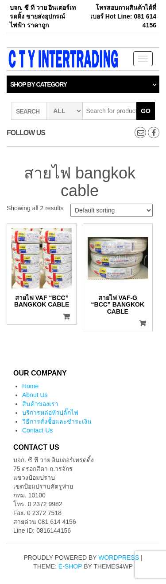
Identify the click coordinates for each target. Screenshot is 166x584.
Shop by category (38, 84)
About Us (35, 394)
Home (30, 386)
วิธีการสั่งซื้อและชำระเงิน (57, 421)
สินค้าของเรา (40, 403)
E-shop (70, 566)
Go (146, 110)
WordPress (118, 557)
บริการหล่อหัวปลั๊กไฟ (50, 412)
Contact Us (37, 430)
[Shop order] (111, 210)
